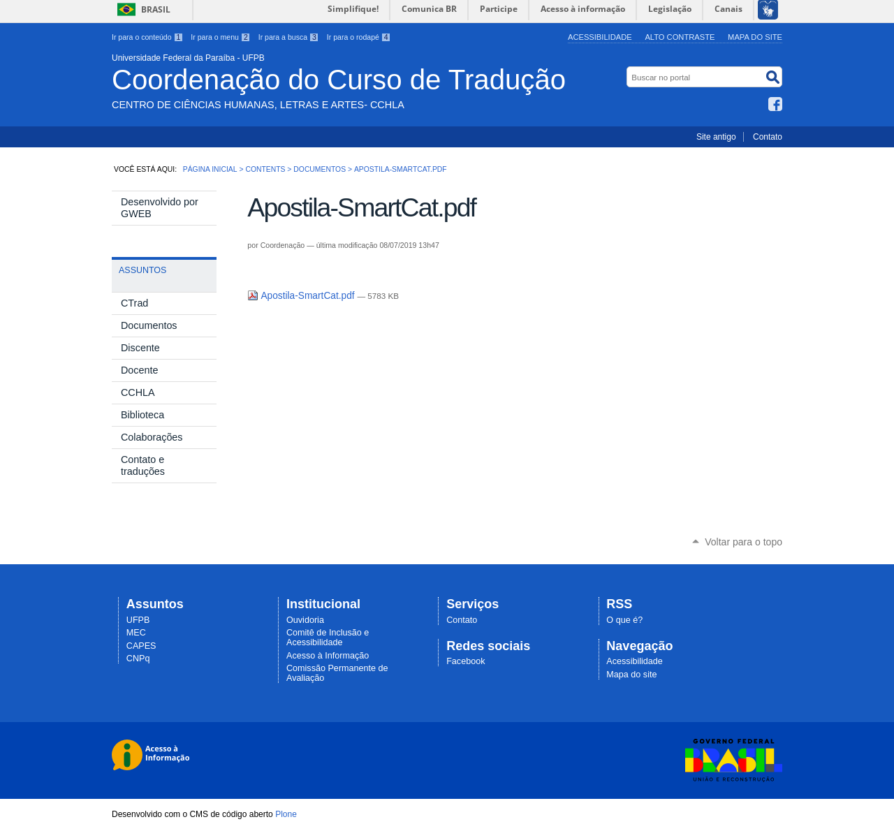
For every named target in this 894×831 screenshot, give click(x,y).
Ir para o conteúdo (147, 37)
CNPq (138, 658)
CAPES (141, 646)
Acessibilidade (600, 37)
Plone (286, 814)
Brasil (155, 9)
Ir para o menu (220, 37)
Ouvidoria (305, 620)
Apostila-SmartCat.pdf (302, 296)
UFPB (138, 620)
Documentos (319, 169)
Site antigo (716, 137)
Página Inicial (210, 169)
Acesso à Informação (327, 656)
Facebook (775, 104)
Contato (767, 137)
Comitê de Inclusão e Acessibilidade (327, 637)
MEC (136, 633)
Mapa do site (755, 37)
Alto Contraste (680, 37)
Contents (265, 169)
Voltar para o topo (743, 541)
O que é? (624, 620)
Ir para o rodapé (359, 37)
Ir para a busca (288, 37)
